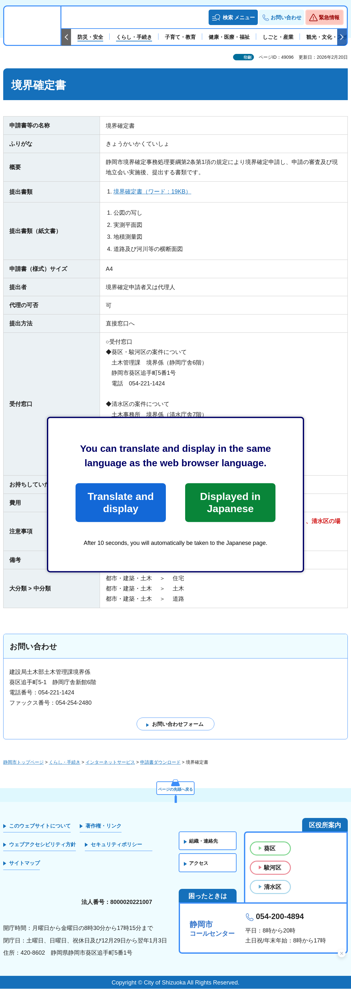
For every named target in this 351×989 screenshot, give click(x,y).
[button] (233, 17)
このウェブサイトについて (40, 826)
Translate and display (120, 502)
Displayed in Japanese (230, 502)
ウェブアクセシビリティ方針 (42, 844)
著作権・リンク (104, 826)
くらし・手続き (64, 762)
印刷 (247, 57)
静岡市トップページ (23, 762)
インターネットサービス (110, 762)
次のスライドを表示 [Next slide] (342, 37)
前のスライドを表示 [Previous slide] (66, 37)
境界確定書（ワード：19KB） (152, 191)
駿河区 (272, 867)
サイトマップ (24, 863)
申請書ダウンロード (160, 762)
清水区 (272, 887)
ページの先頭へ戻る (175, 788)
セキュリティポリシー (116, 844)
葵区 (269, 848)
